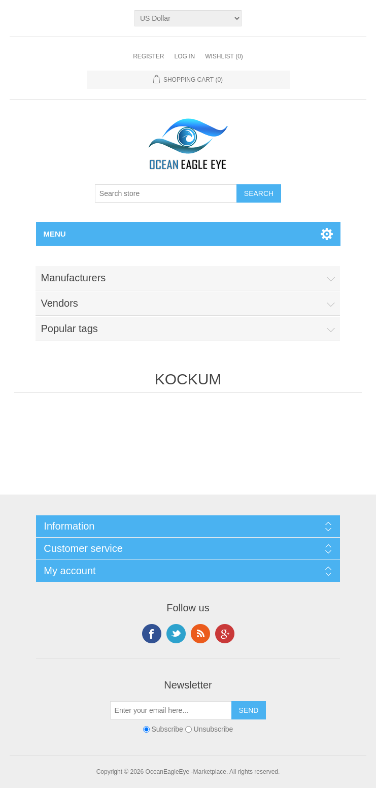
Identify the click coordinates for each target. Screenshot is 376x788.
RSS (200, 633)
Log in (184, 56)
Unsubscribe (213, 729)
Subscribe (167, 729)
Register (148, 56)
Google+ (224, 633)
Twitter (176, 633)
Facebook (151, 633)
